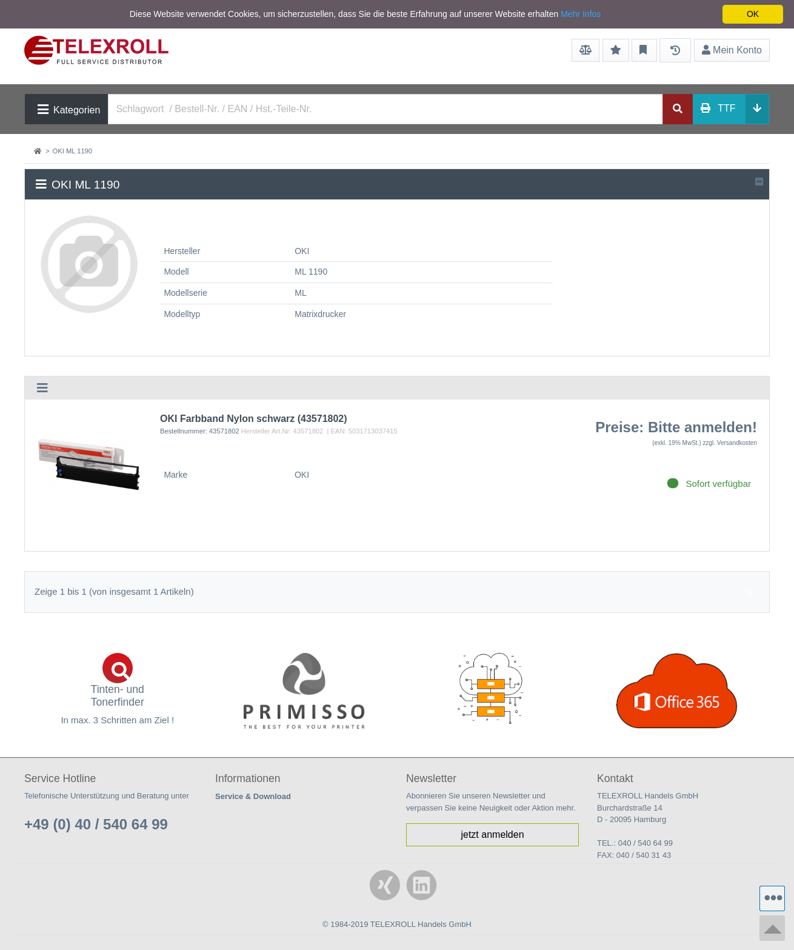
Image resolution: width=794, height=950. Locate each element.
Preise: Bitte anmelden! (676, 427)
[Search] (385, 109)
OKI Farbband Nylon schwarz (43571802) (253, 418)
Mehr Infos (581, 14)
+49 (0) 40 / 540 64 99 (96, 824)
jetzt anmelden (492, 834)
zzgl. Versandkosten (730, 443)
